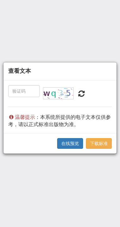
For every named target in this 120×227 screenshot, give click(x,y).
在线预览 (70, 143)
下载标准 (99, 143)
